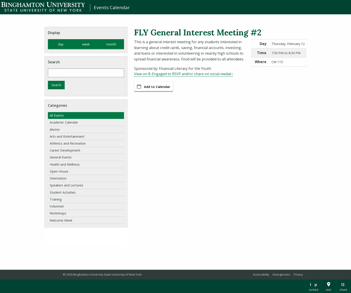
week (86, 44)
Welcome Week (61, 220)
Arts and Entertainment (67, 136)
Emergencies (281, 274)
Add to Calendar (153, 86)
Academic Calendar (64, 122)
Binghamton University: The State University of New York (43, 7)
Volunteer (57, 206)
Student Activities (63, 192)
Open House (59, 171)
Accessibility (261, 274)
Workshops (58, 213)
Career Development (65, 150)
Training (56, 199)
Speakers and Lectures (66, 185)
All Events (57, 115)
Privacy (298, 274)
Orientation (58, 178)
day (60, 44)
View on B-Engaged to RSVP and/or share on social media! (183, 73)
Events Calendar (112, 7)
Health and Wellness (65, 164)
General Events (61, 157)
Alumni (55, 129)
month (111, 44)
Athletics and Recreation (68, 143)
